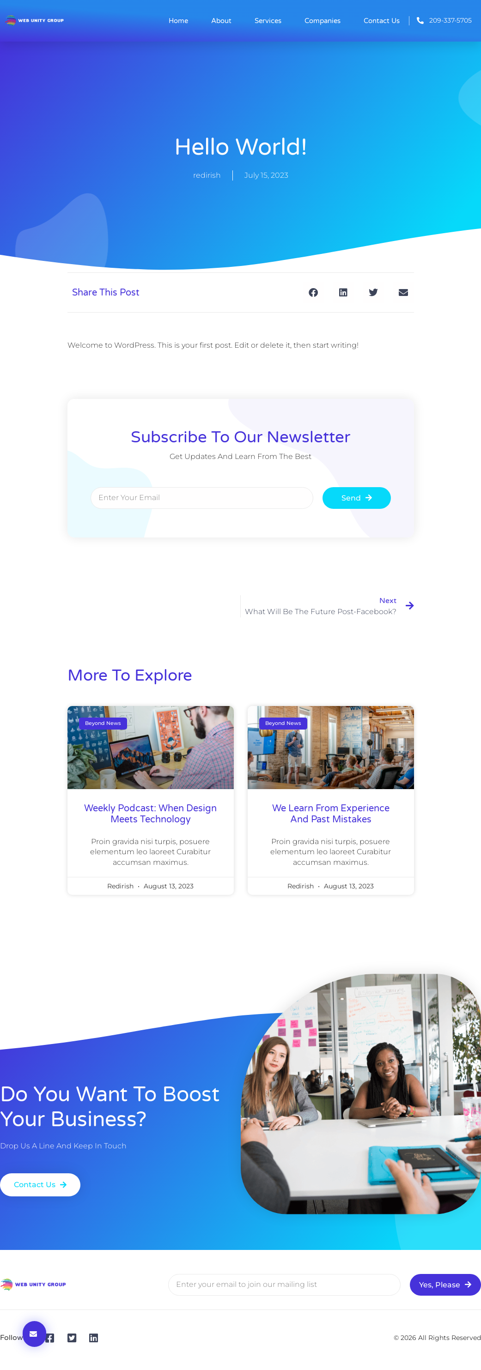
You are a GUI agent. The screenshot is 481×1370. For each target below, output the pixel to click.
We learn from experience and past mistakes (331, 814)
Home (178, 21)
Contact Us (382, 21)
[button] (313, 292)
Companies (322, 21)
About (221, 21)
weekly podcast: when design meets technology (150, 814)
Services (268, 21)
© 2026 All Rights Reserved (437, 1338)
